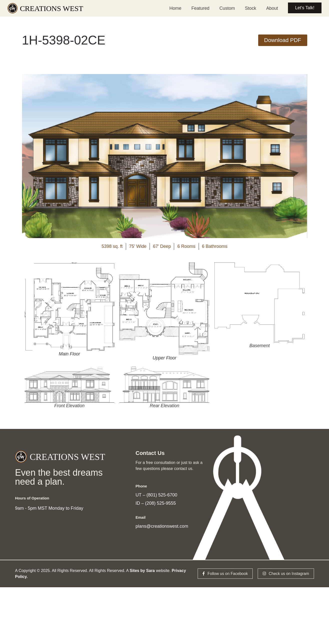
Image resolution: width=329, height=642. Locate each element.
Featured (199, 8)
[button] (282, 40)
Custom (226, 8)
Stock (249, 8)
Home (174, 8)
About (271, 8)
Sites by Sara (142, 573)
